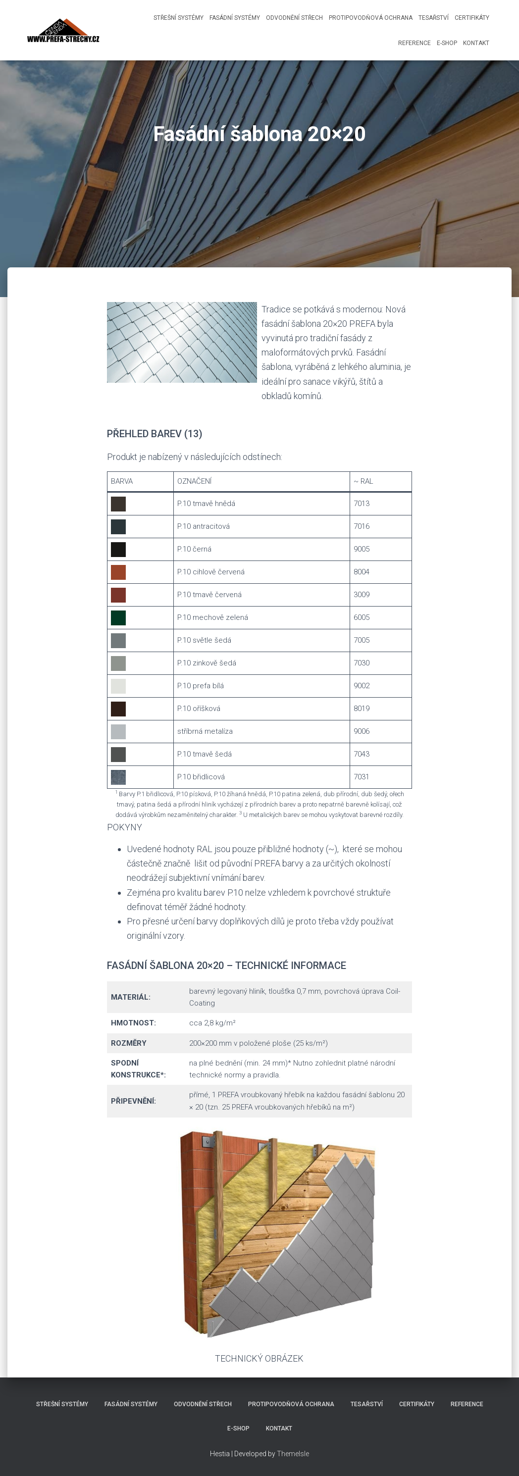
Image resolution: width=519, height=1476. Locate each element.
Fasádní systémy (234, 17)
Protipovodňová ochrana (371, 17)
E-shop (447, 43)
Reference (414, 43)
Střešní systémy (179, 17)
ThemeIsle (293, 1454)
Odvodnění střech (294, 17)
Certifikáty (472, 17)
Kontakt (476, 43)
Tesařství (433, 17)
